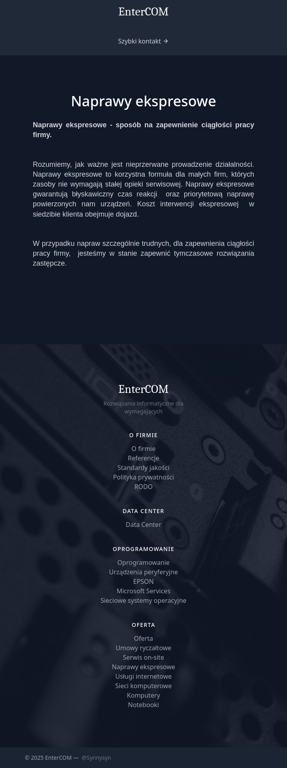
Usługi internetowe (143, 676)
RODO (143, 486)
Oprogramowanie (143, 562)
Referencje (143, 458)
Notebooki (143, 704)
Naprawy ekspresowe (143, 666)
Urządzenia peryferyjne (143, 572)
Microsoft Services (143, 591)
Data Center (143, 524)
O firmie (143, 448)
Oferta (143, 638)
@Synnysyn (96, 757)
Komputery (143, 695)
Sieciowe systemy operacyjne (143, 600)
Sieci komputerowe (143, 685)
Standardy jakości (143, 467)
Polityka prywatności (143, 477)
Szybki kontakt (139, 41)
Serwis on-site (143, 657)
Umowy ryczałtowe (144, 647)
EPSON (143, 581)
